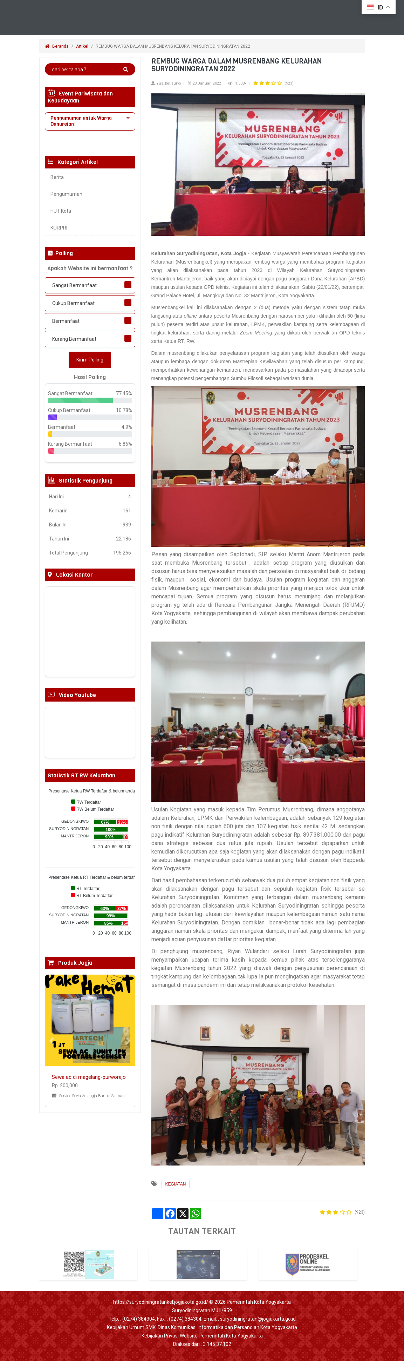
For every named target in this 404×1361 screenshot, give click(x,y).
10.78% (124, 410)
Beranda (57, 46)
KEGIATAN (175, 1184)
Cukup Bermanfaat (73, 303)
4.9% (127, 427)
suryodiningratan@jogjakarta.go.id (258, 1319)
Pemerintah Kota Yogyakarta (259, 1302)
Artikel (82, 46)
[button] (52, 1041)
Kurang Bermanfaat (74, 339)
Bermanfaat (66, 321)
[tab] (90, 121)
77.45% (124, 393)
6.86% (125, 444)
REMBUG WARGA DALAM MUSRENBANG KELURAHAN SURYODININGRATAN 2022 (173, 46)
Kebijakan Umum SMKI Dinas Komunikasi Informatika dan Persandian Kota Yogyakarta (202, 1327)
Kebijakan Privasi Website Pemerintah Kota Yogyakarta (202, 1336)
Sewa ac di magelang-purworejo (89, 1077)
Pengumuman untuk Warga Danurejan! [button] (90, 121)
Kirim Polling (89, 360)
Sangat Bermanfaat (74, 285)
